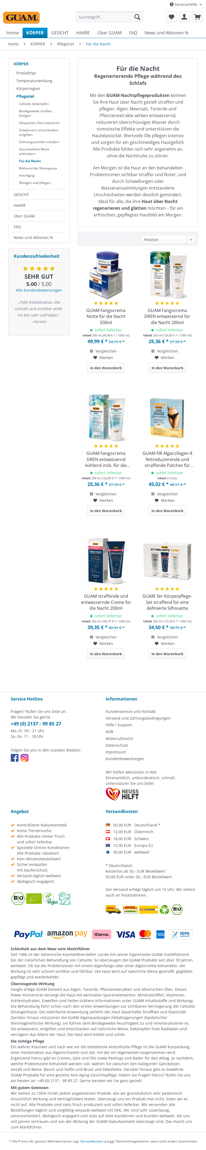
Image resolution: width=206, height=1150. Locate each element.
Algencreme (146, 965)
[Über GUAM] (109, 33)
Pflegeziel (25, 96)
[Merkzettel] (171, 17)
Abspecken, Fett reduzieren (39, 123)
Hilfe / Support (119, 724)
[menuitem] (109, 17)
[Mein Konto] (184, 17)
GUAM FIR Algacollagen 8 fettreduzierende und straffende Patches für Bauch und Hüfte (167, 459)
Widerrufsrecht (119, 738)
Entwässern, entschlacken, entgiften (38, 132)
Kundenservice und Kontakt (131, 711)
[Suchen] (137, 17)
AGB (109, 731)
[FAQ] (133, 33)
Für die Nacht (30, 161)
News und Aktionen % (33, 237)
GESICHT (21, 194)
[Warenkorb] (197, 17)
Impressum (116, 751)
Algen (76, 989)
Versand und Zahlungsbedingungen (138, 718)
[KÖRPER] (35, 33)
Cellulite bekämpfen (34, 103)
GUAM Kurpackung (172, 1046)
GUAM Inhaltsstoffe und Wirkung (162, 1000)
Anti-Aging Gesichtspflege (94, 1075)
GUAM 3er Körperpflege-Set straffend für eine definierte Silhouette (167, 602)
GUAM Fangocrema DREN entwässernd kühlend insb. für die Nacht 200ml (106, 459)
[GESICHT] (59, 33)
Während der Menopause (38, 168)
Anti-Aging (27, 175)
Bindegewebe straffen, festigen (36, 113)
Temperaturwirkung (34, 80)
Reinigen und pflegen (34, 182)
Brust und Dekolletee (103, 1069)
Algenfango (104, 965)
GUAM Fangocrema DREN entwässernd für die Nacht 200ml (167, 316)
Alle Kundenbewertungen (39, 290)
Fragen (144, 1075)
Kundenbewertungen (125, 758)
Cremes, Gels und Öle (76, 1058)
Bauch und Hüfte (59, 1069)
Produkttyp (26, 72)
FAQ (17, 226)
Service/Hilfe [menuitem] (184, 4)
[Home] (13, 33)
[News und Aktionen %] (166, 33)
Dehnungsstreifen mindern (39, 142)
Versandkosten (91, 1141)
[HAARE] (83, 33)
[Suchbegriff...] (109, 17)
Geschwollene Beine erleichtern (34, 151)
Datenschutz (117, 745)
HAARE (20, 205)
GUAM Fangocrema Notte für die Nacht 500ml (106, 316)
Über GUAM (24, 216)
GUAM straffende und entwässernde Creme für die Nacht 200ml (106, 602)
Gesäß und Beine (26, 1069)
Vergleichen (103, 351)
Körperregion (28, 88)
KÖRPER (21, 63)
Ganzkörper (169, 1063)
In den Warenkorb (106, 367)
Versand (120, 889)
